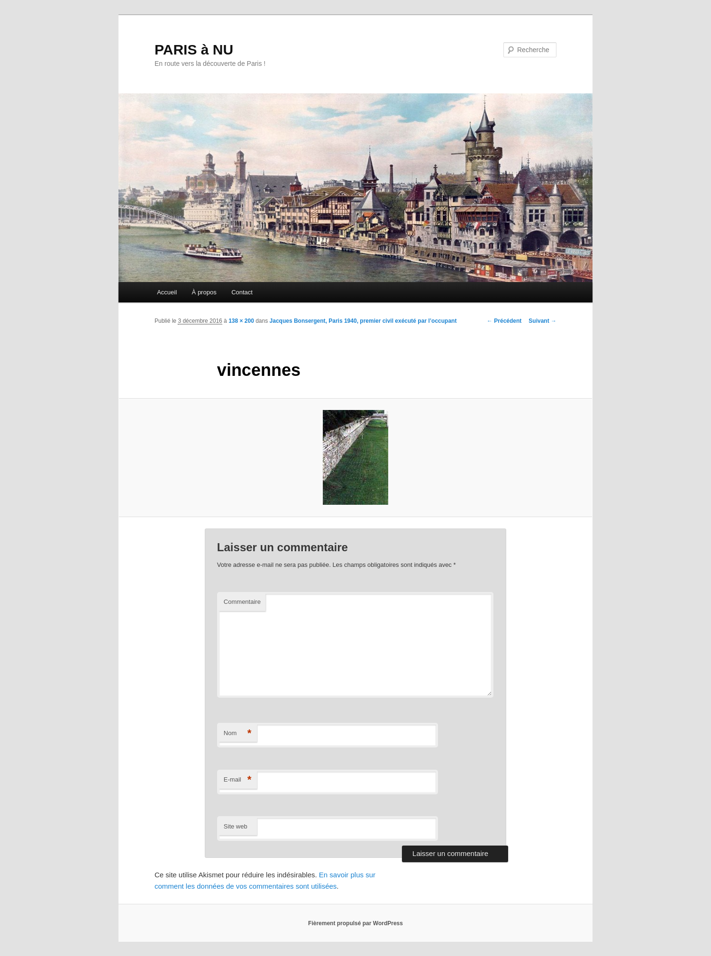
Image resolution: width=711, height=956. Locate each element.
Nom (238, 733)
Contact (242, 292)
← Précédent (504, 321)
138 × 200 (241, 321)
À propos (204, 292)
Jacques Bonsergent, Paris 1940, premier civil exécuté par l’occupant (363, 321)
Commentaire (242, 601)
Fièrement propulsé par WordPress (355, 923)
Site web (235, 826)
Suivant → (542, 321)
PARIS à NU (194, 49)
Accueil (167, 292)
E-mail (238, 780)
